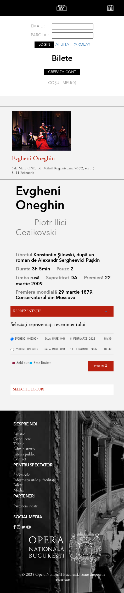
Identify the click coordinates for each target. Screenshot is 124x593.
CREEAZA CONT (62, 72)
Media (18, 490)
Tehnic (18, 444)
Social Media (27, 517)
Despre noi (25, 424)
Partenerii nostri (25, 506)
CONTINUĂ (100, 366)
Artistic (19, 434)
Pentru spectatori (33, 465)
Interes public (24, 454)
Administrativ (24, 449)
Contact (19, 459)
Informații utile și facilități (34, 480)
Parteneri (24, 496)
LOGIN (44, 44)
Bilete (17, 485)
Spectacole (21, 475)
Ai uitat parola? (72, 45)
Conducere (22, 439)
